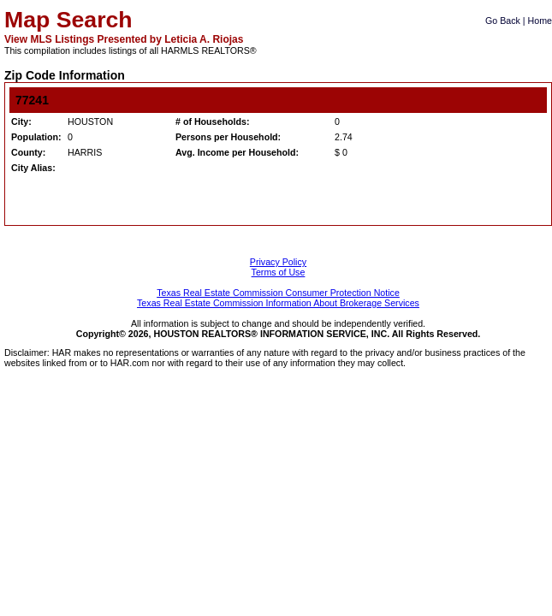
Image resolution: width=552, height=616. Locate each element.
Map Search (68, 20)
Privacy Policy (278, 262)
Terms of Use (279, 272)
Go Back (502, 20)
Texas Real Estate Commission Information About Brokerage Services (278, 303)
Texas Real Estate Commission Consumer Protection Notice (278, 292)
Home (540, 20)
